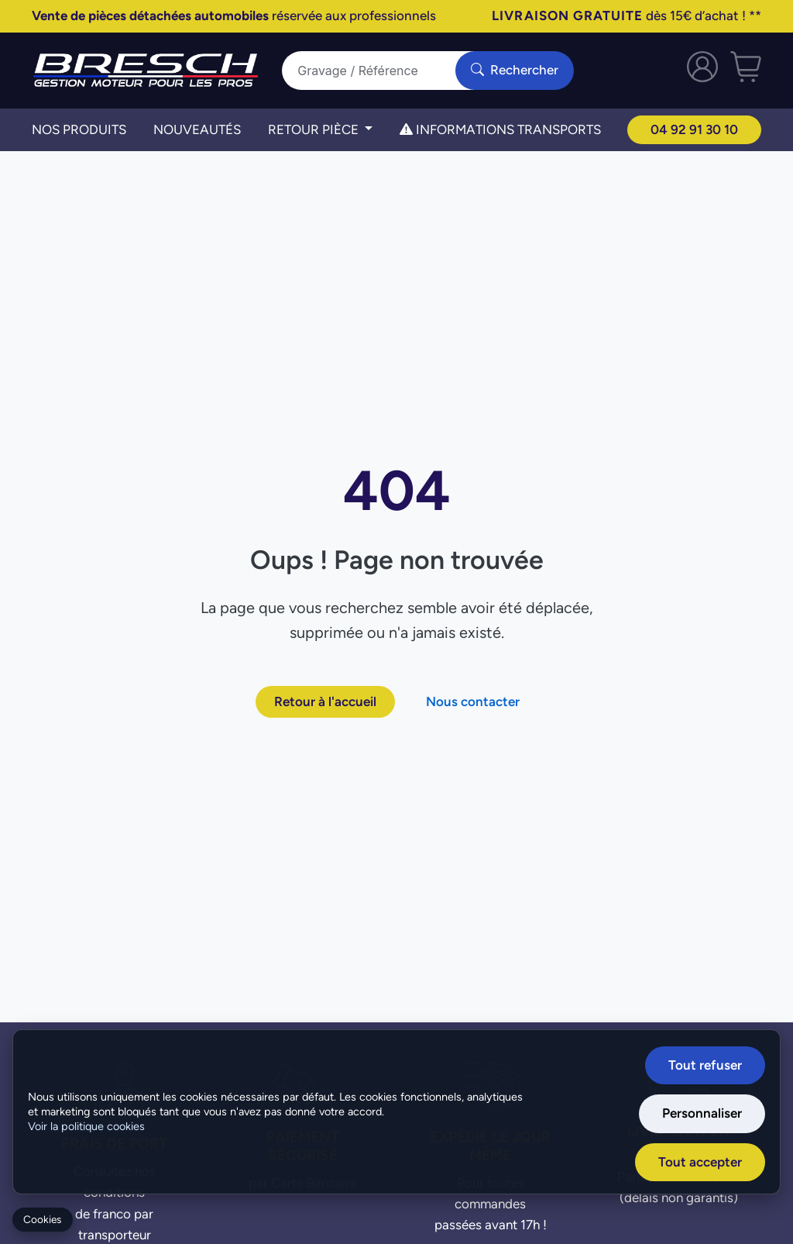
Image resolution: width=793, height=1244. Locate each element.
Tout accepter (700, 1162)
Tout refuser (705, 1065)
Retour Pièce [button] (315, 129)
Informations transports (500, 129)
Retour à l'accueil (325, 701)
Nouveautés (197, 129)
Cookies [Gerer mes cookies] (42, 1219)
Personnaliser (702, 1113)
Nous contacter (473, 701)
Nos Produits (79, 129)
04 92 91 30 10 (694, 129)
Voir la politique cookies (86, 1126)
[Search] (378, 70)
